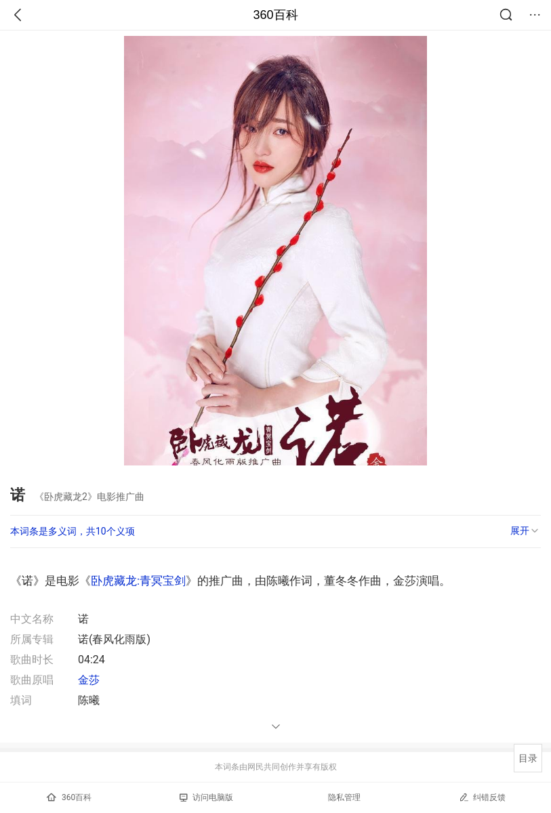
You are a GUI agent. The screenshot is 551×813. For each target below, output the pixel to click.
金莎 (89, 679)
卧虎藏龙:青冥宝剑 (138, 580)
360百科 (275, 15)
